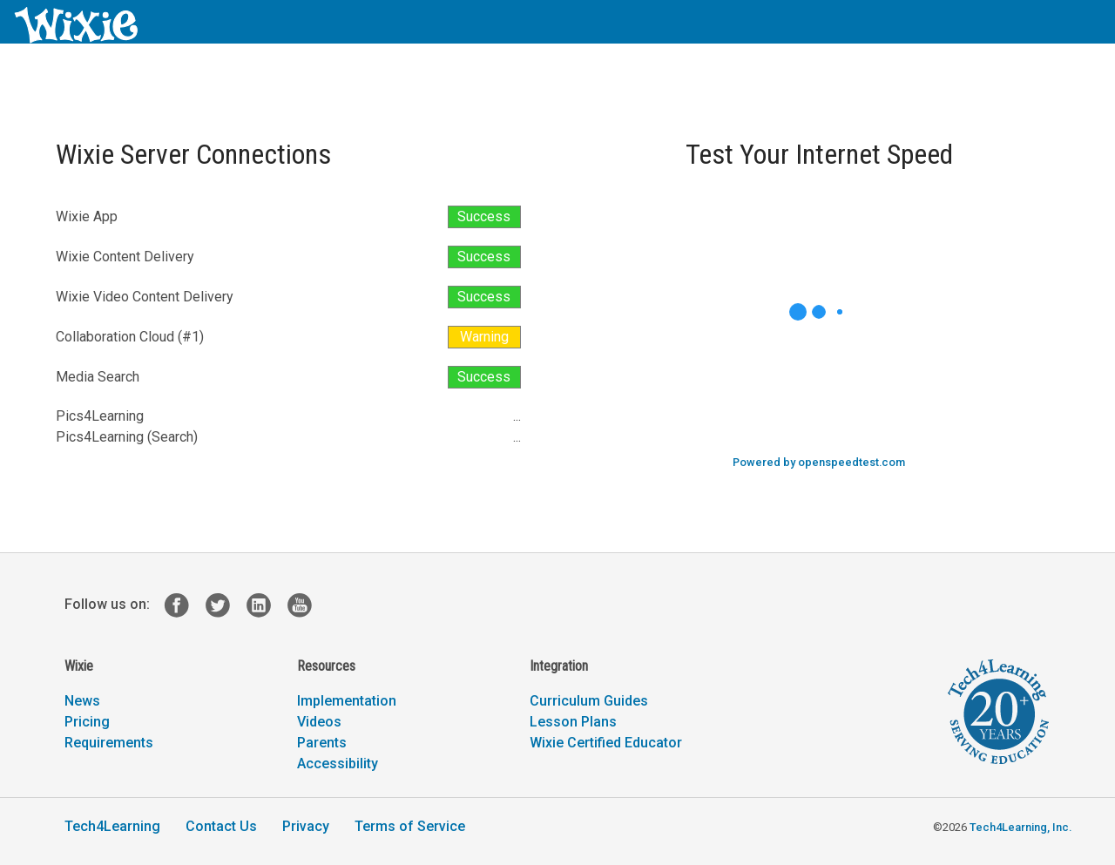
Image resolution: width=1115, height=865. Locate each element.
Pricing (87, 721)
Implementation (346, 701)
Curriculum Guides (589, 701)
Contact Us (221, 826)
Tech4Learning (112, 826)
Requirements (108, 742)
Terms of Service (410, 826)
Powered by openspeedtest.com (819, 462)
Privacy (305, 826)
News (82, 701)
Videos (319, 721)
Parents (322, 742)
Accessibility (337, 763)
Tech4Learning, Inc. (1020, 827)
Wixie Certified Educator (606, 742)
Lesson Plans (573, 721)
